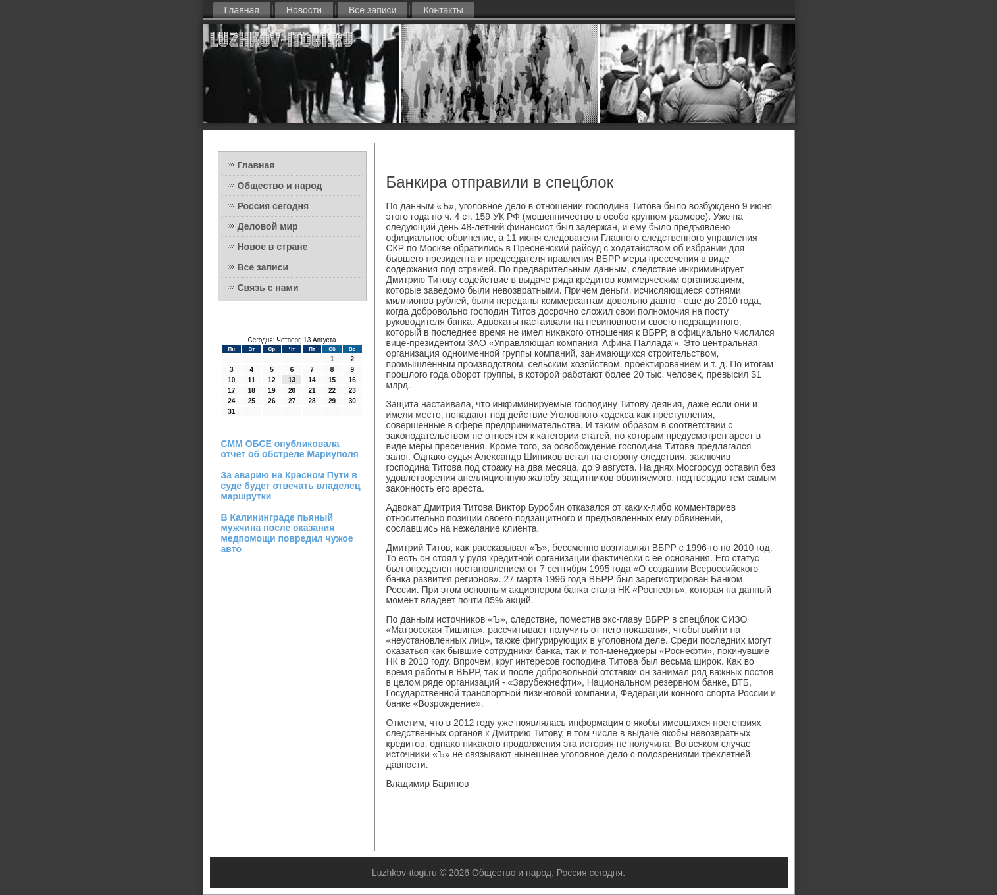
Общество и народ (280, 185)
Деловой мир (268, 226)
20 (291, 390)
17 (231, 390)
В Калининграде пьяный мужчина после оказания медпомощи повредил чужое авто (287, 533)
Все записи (372, 10)
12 (271, 380)
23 (352, 390)
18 (251, 390)
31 (231, 411)
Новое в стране (273, 247)
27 (291, 401)
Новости (304, 10)
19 (271, 390)
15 (332, 380)
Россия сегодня (273, 206)
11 (251, 380)
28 (311, 401)
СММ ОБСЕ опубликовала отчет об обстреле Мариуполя (290, 448)
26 (271, 401)
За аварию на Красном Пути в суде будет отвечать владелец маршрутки (291, 485)
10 (231, 380)
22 (332, 390)
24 (231, 401)
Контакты (443, 10)
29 (332, 401)
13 (291, 380)
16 (352, 380)
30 (352, 401)
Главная (241, 10)
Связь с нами (268, 287)
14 (311, 380)
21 (311, 390)
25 (251, 401)
